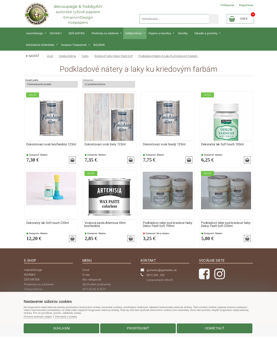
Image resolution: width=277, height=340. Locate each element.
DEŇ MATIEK (77, 33)
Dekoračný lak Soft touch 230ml (47, 224)
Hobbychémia (133, 33)
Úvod (50, 56)
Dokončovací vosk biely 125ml (105, 144)
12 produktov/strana (95, 84)
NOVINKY (56, 33)
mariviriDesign (34, 33)
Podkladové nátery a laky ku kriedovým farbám (168, 56)
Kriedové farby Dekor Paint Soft (113, 56)
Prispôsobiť (138, 327)
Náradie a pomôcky (206, 33)
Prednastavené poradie (39, 84)
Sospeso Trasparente (74, 44)
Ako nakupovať (91, 283)
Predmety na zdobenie (105, 33)
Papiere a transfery (160, 33)
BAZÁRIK (99, 44)
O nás (86, 278)
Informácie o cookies (71, 315)
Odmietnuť (212, 327)
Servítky (183, 33)
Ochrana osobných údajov (42, 315)
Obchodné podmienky (96, 288)
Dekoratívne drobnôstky (40, 44)
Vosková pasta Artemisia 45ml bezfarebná (105, 226)
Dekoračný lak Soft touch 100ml (222, 144)
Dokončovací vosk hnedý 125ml (164, 144)
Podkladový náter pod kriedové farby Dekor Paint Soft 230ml (226, 226)
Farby (85, 56)
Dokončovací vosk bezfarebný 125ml (51, 144)
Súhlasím (64, 327)
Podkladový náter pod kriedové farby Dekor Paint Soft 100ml (167, 226)
